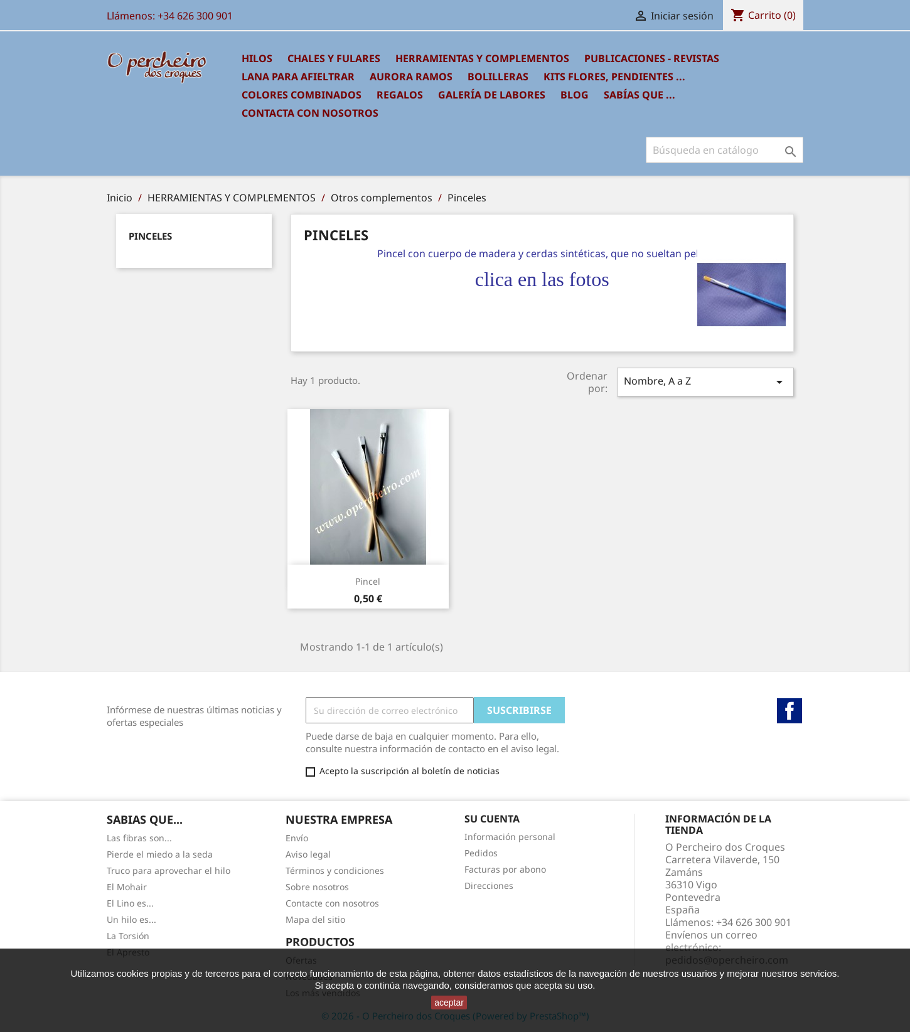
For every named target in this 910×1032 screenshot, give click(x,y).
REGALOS (400, 95)
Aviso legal (308, 854)
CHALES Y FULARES (333, 58)
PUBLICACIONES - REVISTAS (651, 58)
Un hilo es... (131, 919)
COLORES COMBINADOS (301, 95)
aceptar (449, 1002)
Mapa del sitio (315, 919)
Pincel (367, 581)
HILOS (257, 58)
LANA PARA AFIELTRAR (298, 76)
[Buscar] (724, 150)
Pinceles (150, 236)
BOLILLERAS (498, 76)
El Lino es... (130, 903)
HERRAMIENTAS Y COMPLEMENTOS (482, 58)
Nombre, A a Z (705, 382)
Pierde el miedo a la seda (160, 854)
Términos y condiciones (335, 870)
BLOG (574, 95)
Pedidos (481, 853)
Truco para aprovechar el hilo (168, 870)
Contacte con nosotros (332, 903)
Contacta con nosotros (310, 113)
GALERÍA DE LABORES (491, 95)
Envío (297, 838)
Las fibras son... (139, 838)
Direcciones (488, 885)
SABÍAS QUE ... (639, 95)
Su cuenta (492, 819)
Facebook (789, 710)
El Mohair (127, 887)
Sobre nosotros (317, 887)
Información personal (509, 837)
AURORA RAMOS (411, 76)
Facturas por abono (505, 869)
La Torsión (128, 936)
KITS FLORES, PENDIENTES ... (614, 76)
